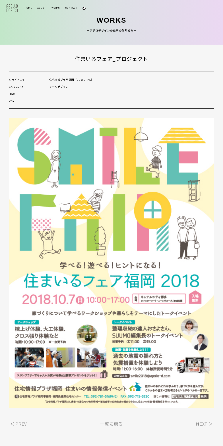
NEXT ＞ (204, 424)
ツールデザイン (58, 86)
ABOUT (41, 8)
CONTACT (71, 8)
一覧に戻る (111, 424)
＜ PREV (18, 424)
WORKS (55, 8)
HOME (28, 8)
